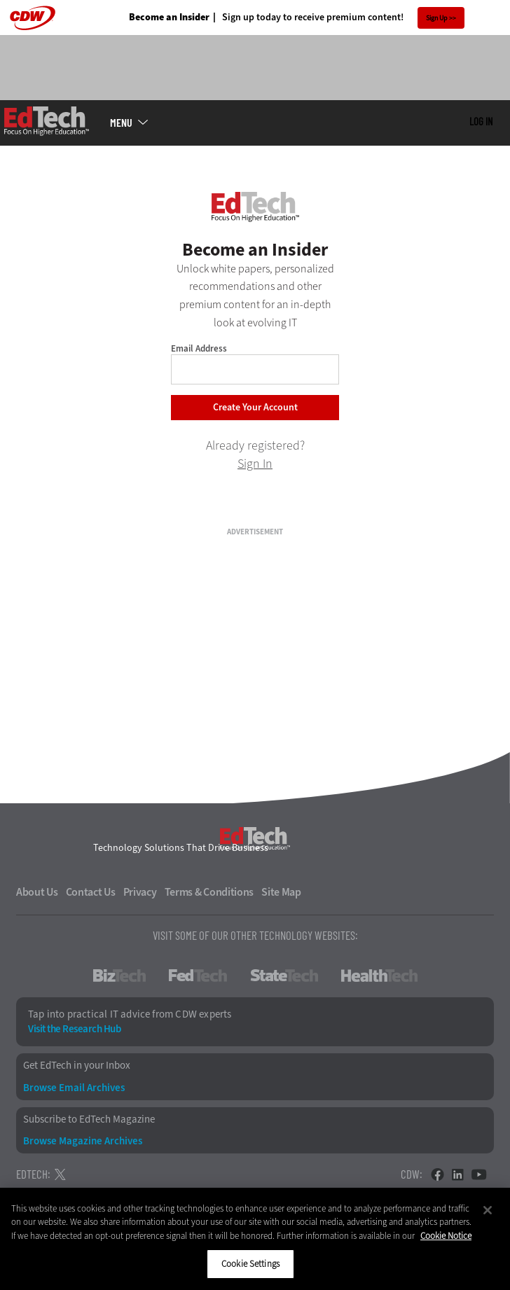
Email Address (199, 348)
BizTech (119, 975)
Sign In (255, 463)
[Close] (487, 1210)
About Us (37, 892)
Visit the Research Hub (74, 1029)
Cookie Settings (250, 1264)
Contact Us (91, 892)
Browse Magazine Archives (82, 1141)
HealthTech (379, 975)
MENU (121, 122)
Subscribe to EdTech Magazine (89, 1119)
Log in (480, 121)
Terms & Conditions (209, 892)
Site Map (281, 892)
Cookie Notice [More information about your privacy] (445, 1236)
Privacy (140, 892)
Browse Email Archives (74, 1088)
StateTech (284, 975)
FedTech (198, 975)
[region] (255, 1239)
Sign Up (437, 17)
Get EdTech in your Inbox (76, 1065)
